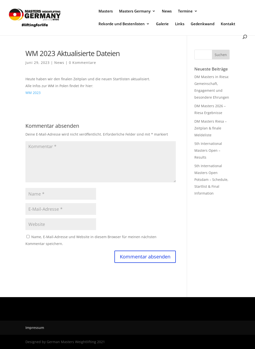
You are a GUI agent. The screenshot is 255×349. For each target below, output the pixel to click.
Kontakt (228, 24)
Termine (185, 11)
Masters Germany (135, 11)
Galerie (162, 24)
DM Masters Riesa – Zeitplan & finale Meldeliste (210, 128)
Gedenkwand (202, 24)
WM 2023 (33, 92)
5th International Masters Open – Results (208, 150)
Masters (106, 11)
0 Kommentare (82, 62)
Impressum (34, 327)
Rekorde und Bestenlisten (122, 24)
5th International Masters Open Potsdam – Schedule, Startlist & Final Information (211, 179)
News (167, 11)
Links (179, 24)
